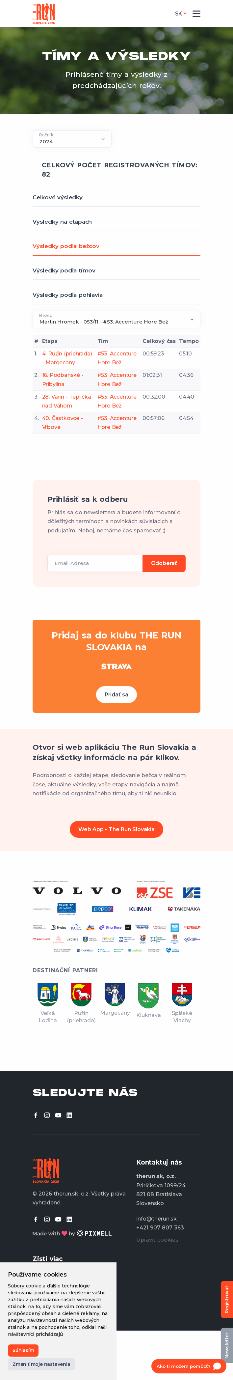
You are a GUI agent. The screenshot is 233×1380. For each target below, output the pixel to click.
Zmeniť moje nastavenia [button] (41, 1364)
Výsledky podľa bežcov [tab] (66, 246)
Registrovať (227, 1299)
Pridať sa (116, 694)
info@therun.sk (156, 1219)
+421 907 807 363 (160, 1228)
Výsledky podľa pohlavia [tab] (67, 295)
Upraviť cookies (157, 1240)
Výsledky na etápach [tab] (62, 221)
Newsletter (227, 1346)
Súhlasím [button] (23, 1350)
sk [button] (178, 14)
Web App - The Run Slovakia (116, 829)
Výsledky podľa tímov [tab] (64, 270)
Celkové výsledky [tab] (58, 197)
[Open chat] (188, 1366)
